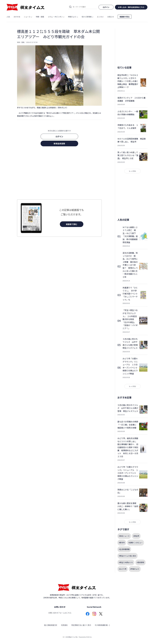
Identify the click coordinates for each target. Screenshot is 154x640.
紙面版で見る (125, 17)
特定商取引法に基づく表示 (81, 625)
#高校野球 (140, 562)
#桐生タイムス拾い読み (127, 556)
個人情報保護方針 (50, 625)
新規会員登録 (59, 143)
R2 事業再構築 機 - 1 (102, 625)
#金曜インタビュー (135, 542)
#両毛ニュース (124, 536)
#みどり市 (122, 569)
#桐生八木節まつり (126, 562)
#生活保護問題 (124, 549)
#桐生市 (136, 536)
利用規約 (64, 625)
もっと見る (132, 171)
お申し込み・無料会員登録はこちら (131, 7)
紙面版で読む (71, 224)
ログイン (59, 136)
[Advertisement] (59, 173)
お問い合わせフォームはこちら (59, 613)
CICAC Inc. (89, 637)
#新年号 (122, 542)
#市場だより (134, 569)
